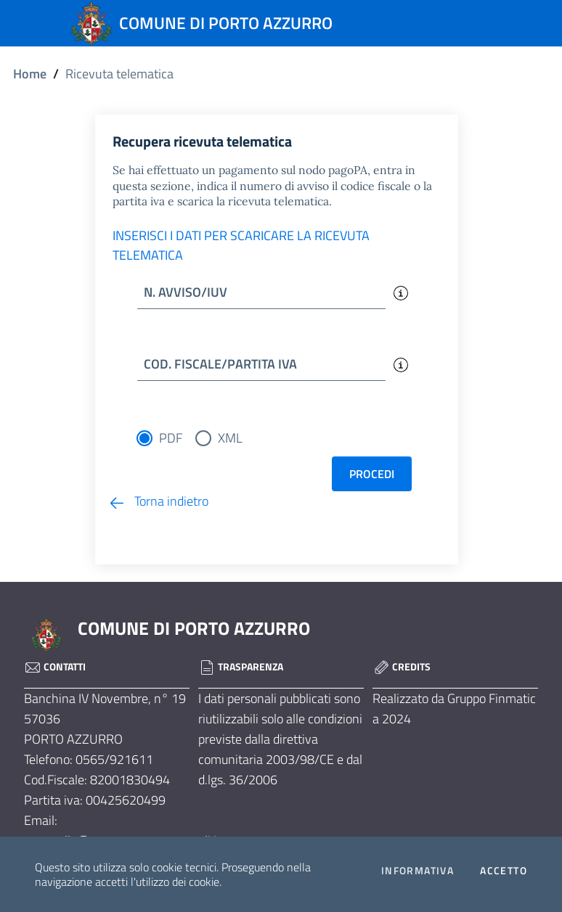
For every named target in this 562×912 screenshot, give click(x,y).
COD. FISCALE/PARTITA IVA (220, 364)
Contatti (55, 666)
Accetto (503, 871)
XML (230, 438)
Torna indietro (158, 501)
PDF (170, 438)
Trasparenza (240, 666)
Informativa (417, 871)
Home (29, 73)
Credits (401, 666)
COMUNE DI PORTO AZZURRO (194, 628)
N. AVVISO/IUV (185, 292)
